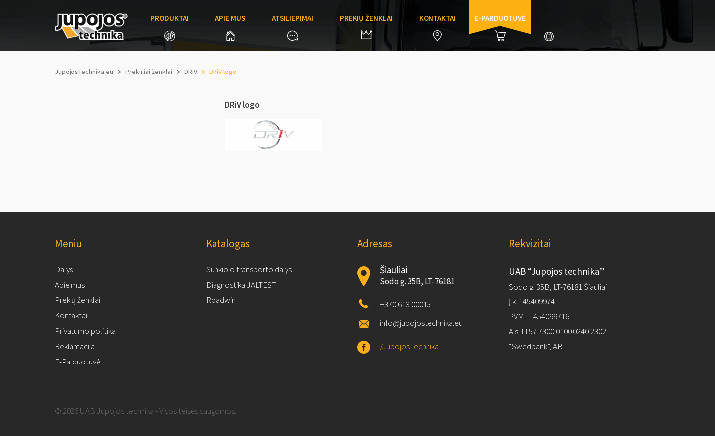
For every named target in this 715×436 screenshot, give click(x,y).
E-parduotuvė (500, 27)
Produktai (169, 27)
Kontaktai (437, 27)
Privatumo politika (85, 330)
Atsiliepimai (292, 27)
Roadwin (221, 299)
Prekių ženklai (366, 26)
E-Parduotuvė (77, 361)
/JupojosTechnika (409, 346)
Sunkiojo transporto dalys (249, 269)
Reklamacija (75, 346)
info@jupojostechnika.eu (421, 322)
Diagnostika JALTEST (241, 284)
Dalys (64, 269)
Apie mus (230, 27)
